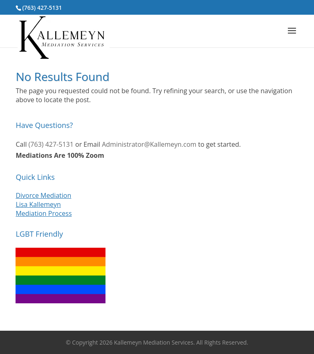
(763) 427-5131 (42, 7)
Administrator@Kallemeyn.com (149, 144)
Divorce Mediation (43, 195)
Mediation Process (44, 213)
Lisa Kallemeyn (38, 204)
